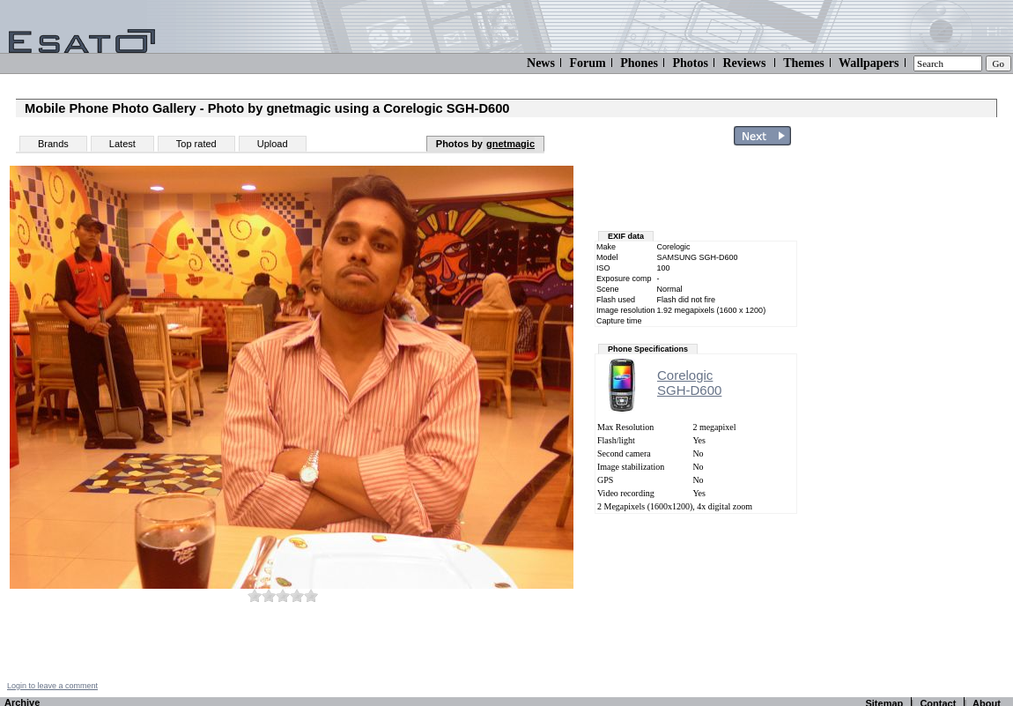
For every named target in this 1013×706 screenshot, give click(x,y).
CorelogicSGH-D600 (689, 383)
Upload (272, 143)
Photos (689, 63)
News (541, 63)
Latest (122, 143)
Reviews (743, 63)
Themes (803, 63)
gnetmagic (510, 143)
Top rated (196, 143)
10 (311, 595)
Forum (587, 63)
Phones (639, 63)
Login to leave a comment (52, 685)
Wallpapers (868, 63)
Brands (53, 143)
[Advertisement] (909, 416)
